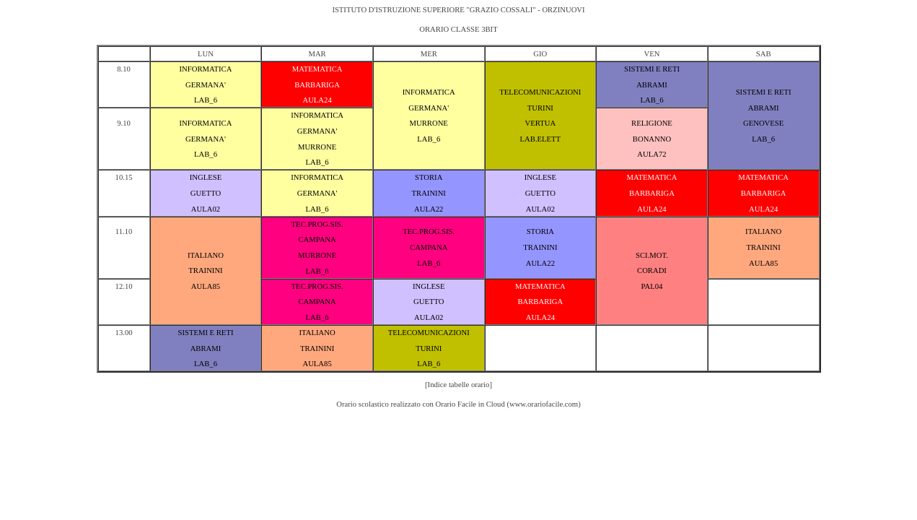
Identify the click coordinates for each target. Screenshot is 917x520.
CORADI (652, 270)
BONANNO (652, 139)
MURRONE (429, 123)
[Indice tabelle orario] (458, 385)
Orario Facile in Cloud (470, 404)
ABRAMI (651, 85)
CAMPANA (316, 239)
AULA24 (316, 100)
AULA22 (428, 209)
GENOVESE (763, 123)
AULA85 (205, 286)
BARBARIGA (317, 85)
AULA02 (205, 209)
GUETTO (205, 193)
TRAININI (429, 193)
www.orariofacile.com (543, 404)
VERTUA (540, 123)
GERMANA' (205, 85)
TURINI (540, 108)
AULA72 (651, 154)
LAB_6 (205, 100)
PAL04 (652, 286)
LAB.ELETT (540, 139)
